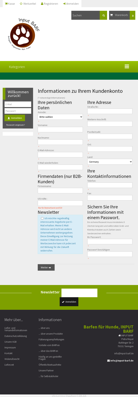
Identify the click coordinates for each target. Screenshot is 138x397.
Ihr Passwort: (94, 237)
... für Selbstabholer (48, 376)
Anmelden (71, 3)
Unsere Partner (46, 370)
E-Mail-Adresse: (46, 150)
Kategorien (17, 66)
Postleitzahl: (94, 132)
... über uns (44, 328)
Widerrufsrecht (11, 359)
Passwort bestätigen (98, 249)
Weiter (46, 267)
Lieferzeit (9, 364)
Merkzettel (28, 3)
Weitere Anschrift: (96, 119)
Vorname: (43, 125)
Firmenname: (45, 186)
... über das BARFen (48, 350)
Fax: (89, 193)
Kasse (10, 3)
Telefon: (91, 180)
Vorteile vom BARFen (49, 345)
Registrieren (49, 3)
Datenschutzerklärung (15, 336)
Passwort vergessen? (15, 124)
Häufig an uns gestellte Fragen (50, 358)
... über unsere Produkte (51, 333)
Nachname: (43, 137)
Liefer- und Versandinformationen (15, 329)
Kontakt (8, 353)
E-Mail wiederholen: (48, 162)
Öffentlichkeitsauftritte (50, 364)
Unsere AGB (10, 341)
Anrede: (42, 112)
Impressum (10, 347)
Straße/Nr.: (93, 106)
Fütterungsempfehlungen (51, 339)
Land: (90, 157)
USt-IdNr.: (42, 198)
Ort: (89, 144)
